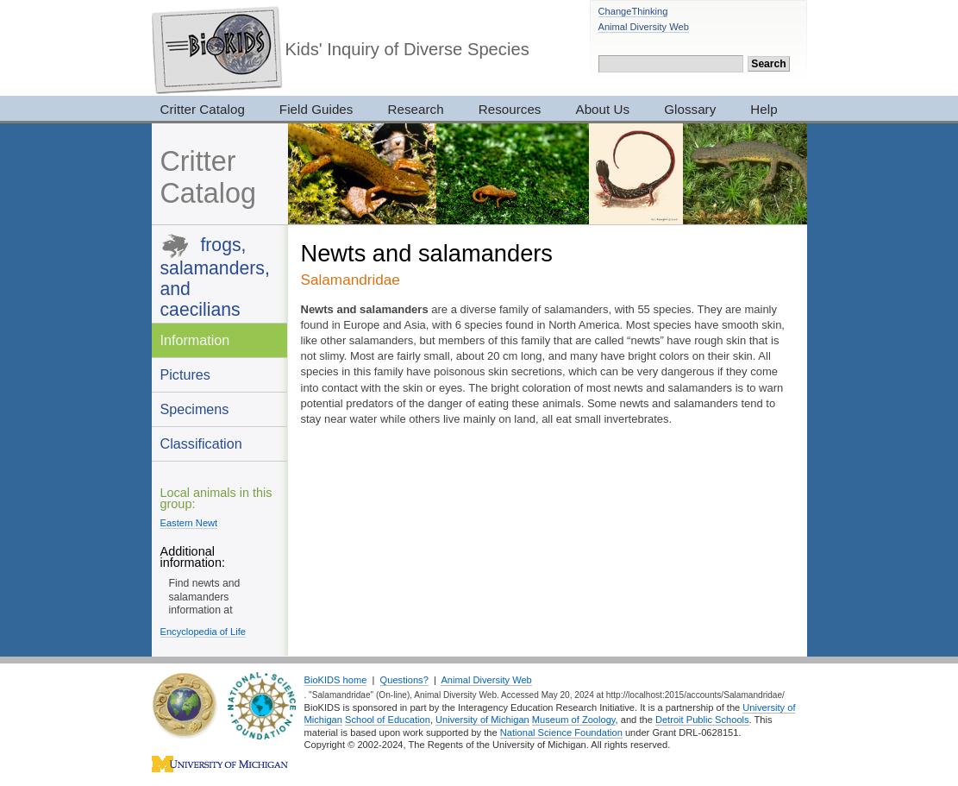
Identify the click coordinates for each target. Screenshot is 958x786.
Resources (510, 109)
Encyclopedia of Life (203, 631)
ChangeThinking (633, 11)
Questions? (404, 680)
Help (763, 109)
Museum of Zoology (574, 719)
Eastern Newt (189, 523)
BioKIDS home (335, 680)
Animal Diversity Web (643, 27)
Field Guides (316, 109)
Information (195, 340)
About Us (603, 109)
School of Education (387, 719)
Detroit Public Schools (702, 719)
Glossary (690, 109)
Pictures (185, 374)
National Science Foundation (561, 732)
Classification (201, 443)
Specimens (194, 409)
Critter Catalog (202, 109)
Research (415, 109)
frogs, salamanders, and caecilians (215, 277)
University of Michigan (482, 719)
